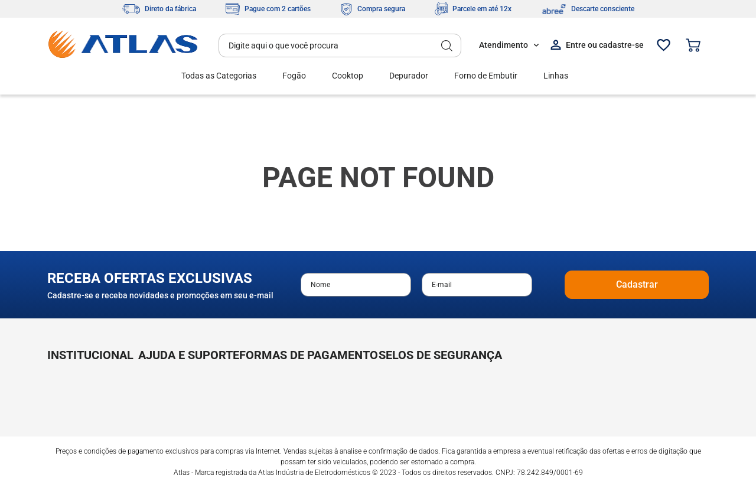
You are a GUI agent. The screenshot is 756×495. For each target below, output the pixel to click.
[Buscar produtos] (447, 45)
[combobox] (340, 45)
